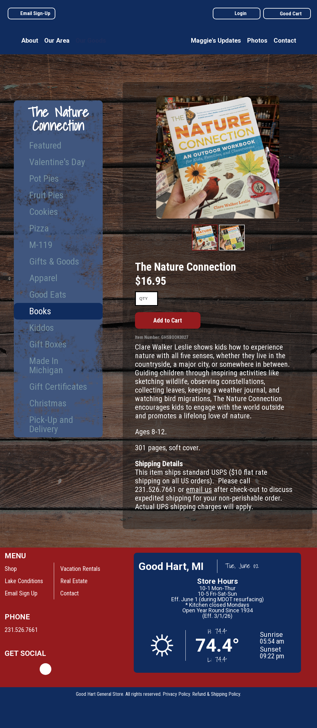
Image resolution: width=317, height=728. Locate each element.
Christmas (47, 403)
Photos (257, 40)
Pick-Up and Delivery (51, 424)
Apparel (43, 278)
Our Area (56, 40)
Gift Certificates (58, 386)
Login (241, 13)
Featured (45, 145)
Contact (285, 40)
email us (199, 489)
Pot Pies (44, 178)
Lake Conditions (24, 581)
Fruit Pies (46, 195)
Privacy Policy (176, 694)
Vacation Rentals (80, 568)
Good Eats (47, 294)
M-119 (40, 244)
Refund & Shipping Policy (216, 694)
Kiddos (41, 327)
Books (40, 311)
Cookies (43, 211)
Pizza (39, 228)
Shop (11, 568)
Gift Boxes (47, 344)
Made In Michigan (46, 365)
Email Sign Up (21, 593)
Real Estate (74, 581)
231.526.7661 (21, 629)
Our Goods (91, 40)
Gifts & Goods (54, 261)
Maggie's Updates (216, 40)
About (29, 40)
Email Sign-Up (35, 13)
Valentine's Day (57, 162)
